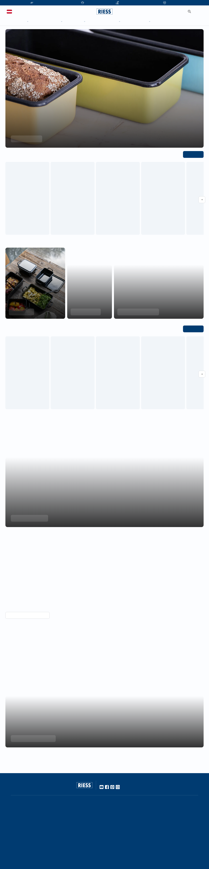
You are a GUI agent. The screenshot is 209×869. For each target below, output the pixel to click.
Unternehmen (114, 801)
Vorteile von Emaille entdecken (26, 601)
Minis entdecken (20, 312)
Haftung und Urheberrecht (162, 848)
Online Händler (33, 801)
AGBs (150, 854)
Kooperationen (114, 807)
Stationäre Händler (36, 807)
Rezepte (70, 818)
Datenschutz (154, 842)
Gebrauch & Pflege (76, 812)
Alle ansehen (194, 154)
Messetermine (114, 830)
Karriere (110, 812)
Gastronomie (113, 848)
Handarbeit (72, 836)
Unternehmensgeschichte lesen (31, 725)
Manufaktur (72, 842)
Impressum (153, 837)
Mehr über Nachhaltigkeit (28, 518)
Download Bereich (157, 824)
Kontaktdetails (155, 801)
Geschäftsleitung (116, 818)
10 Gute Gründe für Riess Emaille (84, 807)
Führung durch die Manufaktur (123, 836)
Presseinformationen (158, 819)
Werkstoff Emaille (76, 801)
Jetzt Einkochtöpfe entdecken (136, 312)
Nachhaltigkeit (74, 847)
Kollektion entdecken (25, 139)
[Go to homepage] (104, 11)
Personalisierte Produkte (120, 854)
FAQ (149, 807)
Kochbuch (71, 824)
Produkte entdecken (84, 312)
